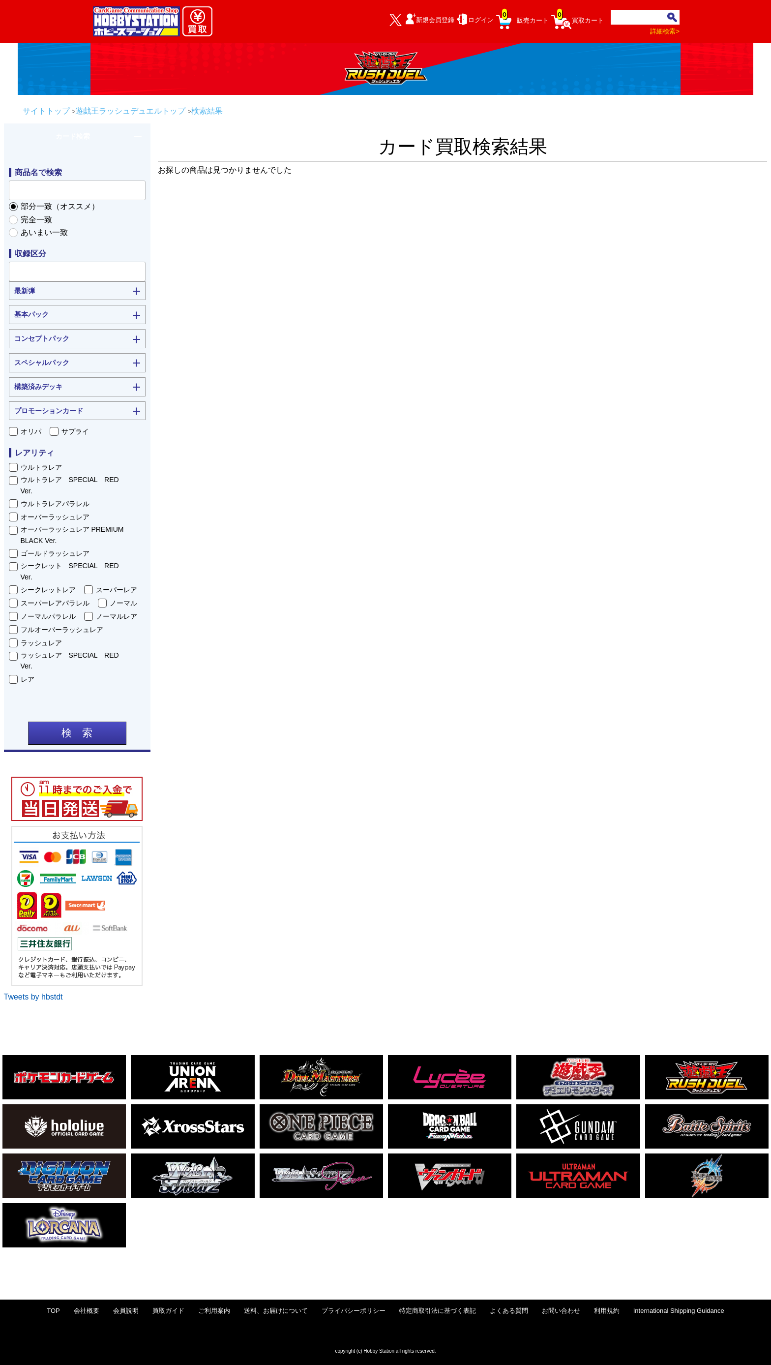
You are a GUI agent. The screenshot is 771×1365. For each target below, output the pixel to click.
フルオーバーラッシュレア (62, 630)
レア (27, 679)
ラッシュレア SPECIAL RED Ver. (73, 660)
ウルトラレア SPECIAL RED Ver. (73, 485)
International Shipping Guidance (678, 1310)
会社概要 (86, 1310)
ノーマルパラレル (48, 616)
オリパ (31, 431)
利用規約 (607, 1310)
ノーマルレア (116, 616)
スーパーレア (116, 590)
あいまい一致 (44, 232)
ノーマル (123, 603)
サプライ (75, 431)
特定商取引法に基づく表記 (437, 1310)
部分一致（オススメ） (60, 206)
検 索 (76, 733)
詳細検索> (665, 31)
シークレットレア (48, 590)
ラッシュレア (41, 643)
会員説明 (126, 1310)
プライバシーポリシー (354, 1310)
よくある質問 (509, 1310)
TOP (53, 1310)
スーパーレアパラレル (55, 603)
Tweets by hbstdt (33, 997)
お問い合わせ (561, 1310)
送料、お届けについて (276, 1310)
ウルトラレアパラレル (55, 504)
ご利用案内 (214, 1310)
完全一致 (36, 219)
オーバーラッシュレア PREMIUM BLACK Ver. (72, 534)
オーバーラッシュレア (55, 517)
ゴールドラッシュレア (55, 553)
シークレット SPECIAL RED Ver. (73, 571)
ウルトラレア (41, 467)
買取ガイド (168, 1310)
